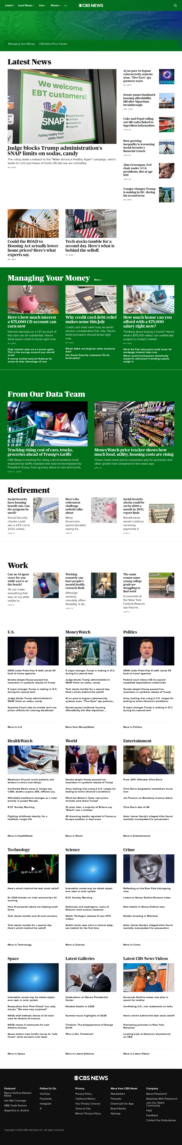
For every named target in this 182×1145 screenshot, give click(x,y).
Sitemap (115, 1113)
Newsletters (118, 1093)
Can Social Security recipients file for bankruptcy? (87, 357)
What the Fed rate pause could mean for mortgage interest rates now (147, 351)
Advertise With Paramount (161, 1098)
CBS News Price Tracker (53, 44)
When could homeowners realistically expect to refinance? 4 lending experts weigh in (146, 358)
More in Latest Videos (136, 1053)
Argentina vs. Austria (16, 1110)
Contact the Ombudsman (161, 1120)
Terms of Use (83, 1108)
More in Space (16, 1053)
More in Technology (20, 944)
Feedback (152, 1115)
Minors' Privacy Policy (88, 1113)
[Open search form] (175, 5)
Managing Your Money (21, 44)
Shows (56, 5)
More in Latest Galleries (79, 1053)
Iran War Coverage (15, 1100)
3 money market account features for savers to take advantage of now (30, 360)
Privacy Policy (83, 1093)
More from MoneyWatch (79, 727)
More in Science (75, 944)
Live (42, 5)
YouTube (45, 1093)
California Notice (85, 1098)
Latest (10, 5)
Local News (26, 5)
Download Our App (122, 1103)
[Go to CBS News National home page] (91, 5)
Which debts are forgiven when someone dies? (90, 350)
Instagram (45, 1103)
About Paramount (156, 1093)
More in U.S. (15, 727)
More (98, 279)
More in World (73, 835)
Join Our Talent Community (155, 1104)
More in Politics (132, 727)
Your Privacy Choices (87, 1103)
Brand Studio (118, 1108)
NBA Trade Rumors (15, 1105)
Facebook (46, 1098)
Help (149, 1110)
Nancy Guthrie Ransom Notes (17, 1094)
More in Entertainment (136, 835)
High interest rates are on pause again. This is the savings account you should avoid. (31, 352)
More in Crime (131, 944)
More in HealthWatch (20, 835)
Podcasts (116, 1098)
